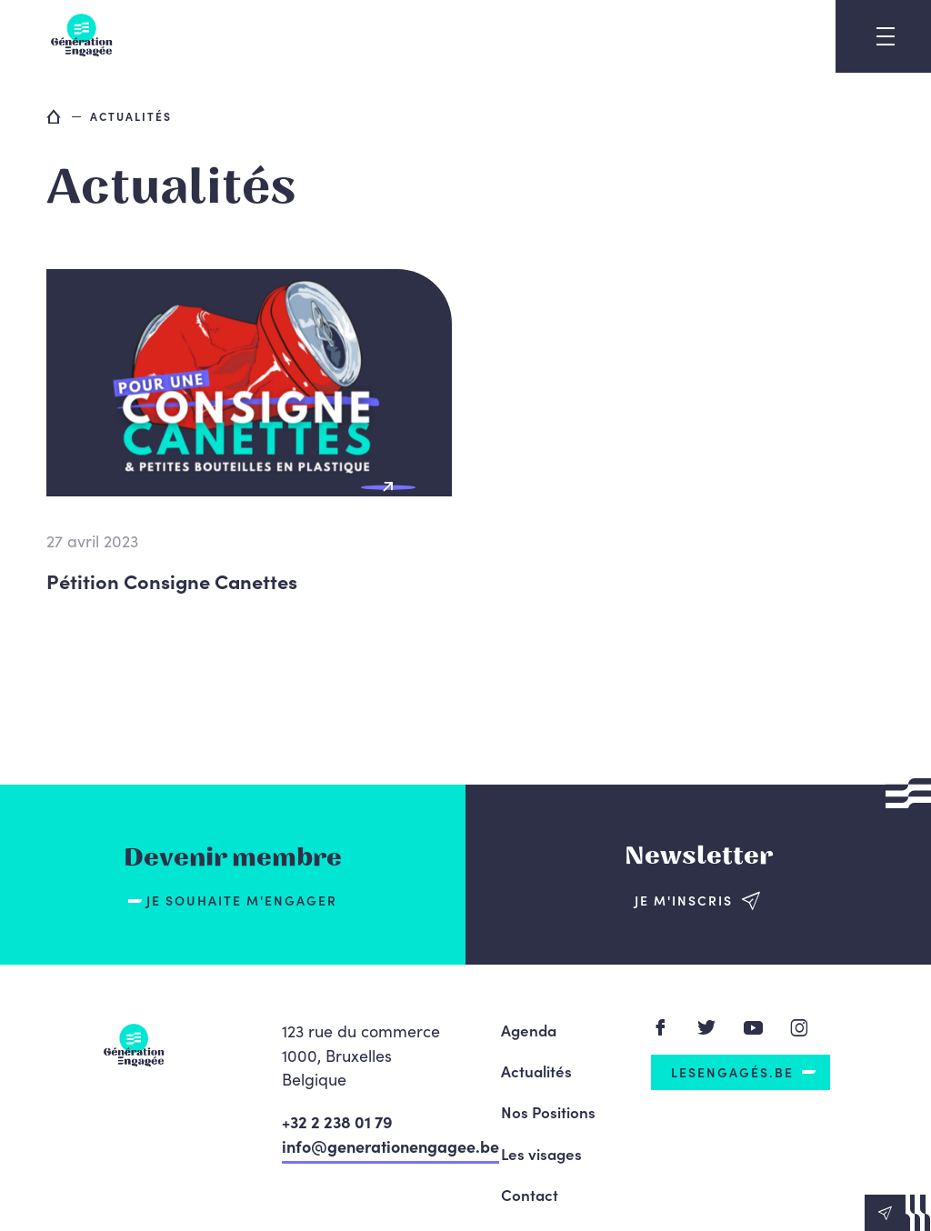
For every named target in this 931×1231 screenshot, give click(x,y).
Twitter (706, 1027)
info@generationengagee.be (390, 1146)
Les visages (541, 1154)
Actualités (536, 1071)
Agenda (528, 1030)
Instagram (799, 1027)
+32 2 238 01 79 (337, 1121)
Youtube (753, 1028)
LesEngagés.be (732, 1072)
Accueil (54, 116)
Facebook (660, 1027)
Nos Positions (548, 1112)
